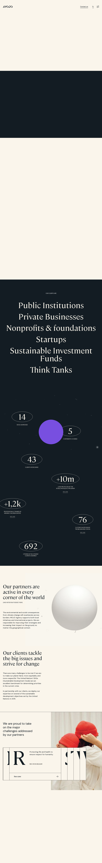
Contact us (84, 6)
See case (65, 491)
